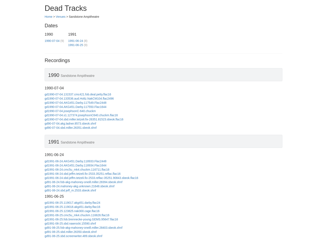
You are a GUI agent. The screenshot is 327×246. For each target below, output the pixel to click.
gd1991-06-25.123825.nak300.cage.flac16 (72, 211)
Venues (60, 16)
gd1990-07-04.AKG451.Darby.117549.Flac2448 (75, 102)
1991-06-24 (75, 40)
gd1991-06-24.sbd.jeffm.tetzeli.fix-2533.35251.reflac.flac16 (83, 173)
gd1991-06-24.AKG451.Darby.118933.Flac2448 (75, 161)
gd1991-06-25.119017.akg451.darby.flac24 (72, 202)
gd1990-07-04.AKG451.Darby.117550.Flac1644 (75, 107)
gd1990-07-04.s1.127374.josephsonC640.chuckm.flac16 (81, 115)
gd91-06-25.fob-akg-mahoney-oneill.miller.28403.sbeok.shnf (83, 227)
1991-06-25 (75, 45)
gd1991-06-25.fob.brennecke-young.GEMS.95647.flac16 (81, 219)
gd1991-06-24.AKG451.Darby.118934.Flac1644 (75, 165)
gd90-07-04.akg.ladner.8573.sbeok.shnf (70, 123)
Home (48, 16)
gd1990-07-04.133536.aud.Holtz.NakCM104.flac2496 (79, 98)
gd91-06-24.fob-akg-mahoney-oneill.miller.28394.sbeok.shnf (83, 182)
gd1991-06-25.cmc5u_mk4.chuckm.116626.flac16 (77, 215)
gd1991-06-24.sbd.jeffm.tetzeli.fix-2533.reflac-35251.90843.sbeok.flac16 (91, 178)
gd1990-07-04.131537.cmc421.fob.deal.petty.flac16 (78, 94)
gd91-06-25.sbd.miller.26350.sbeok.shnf (71, 232)
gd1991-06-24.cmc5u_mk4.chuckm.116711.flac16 (77, 169)
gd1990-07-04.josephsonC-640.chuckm (70, 111)
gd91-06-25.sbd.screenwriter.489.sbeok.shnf (73, 236)
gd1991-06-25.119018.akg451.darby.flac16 (72, 207)
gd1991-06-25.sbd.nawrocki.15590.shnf (70, 223)
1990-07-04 (52, 40)
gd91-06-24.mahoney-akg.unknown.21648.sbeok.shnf (79, 186)
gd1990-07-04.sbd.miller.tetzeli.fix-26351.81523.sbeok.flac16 (84, 119)
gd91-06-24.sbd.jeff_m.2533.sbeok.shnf (70, 190)
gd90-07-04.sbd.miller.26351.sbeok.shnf (71, 127)
